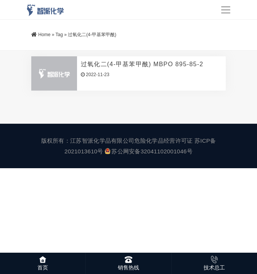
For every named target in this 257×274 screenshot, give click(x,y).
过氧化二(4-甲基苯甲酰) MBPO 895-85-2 (142, 64)
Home (44, 34)
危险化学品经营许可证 (163, 140)
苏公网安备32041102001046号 (149, 151)
